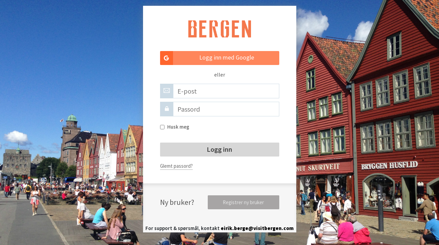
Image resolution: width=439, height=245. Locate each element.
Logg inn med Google (207, 58)
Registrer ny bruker (243, 202)
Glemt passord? (176, 166)
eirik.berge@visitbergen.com (257, 228)
